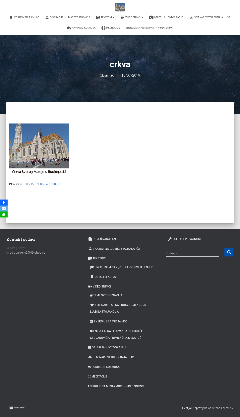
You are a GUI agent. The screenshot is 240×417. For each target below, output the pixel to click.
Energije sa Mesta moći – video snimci (149, 27)
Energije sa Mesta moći (109, 321)
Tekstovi (105, 18)
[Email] (4, 208)
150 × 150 (29, 184)
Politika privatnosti (185, 239)
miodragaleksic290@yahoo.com (27, 252)
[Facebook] (4, 203)
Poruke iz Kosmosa (81, 28)
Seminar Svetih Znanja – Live (209, 18)
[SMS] (4, 214)
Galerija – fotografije (166, 18)
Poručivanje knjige (24, 18)
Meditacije (110, 28)
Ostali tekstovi (103, 277)
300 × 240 (43, 184)
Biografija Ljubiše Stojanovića (67, 18)
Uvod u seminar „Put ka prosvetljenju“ (121, 267)
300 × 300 (57, 184)
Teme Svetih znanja (106, 295)
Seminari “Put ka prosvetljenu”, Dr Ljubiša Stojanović (118, 308)
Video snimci (131, 18)
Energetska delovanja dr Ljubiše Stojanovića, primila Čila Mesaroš (116, 334)
